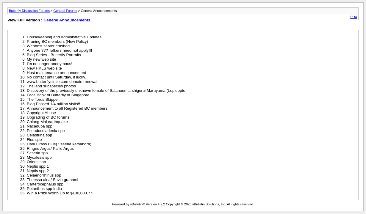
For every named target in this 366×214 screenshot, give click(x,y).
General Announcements (66, 20)
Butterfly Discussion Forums (29, 10)
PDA (353, 17)
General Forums (65, 10)
